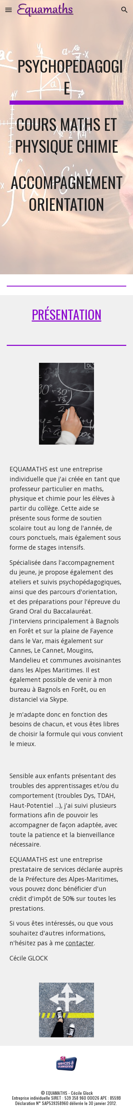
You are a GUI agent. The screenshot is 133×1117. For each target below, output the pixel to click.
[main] (67, 137)
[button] (8, 9)
